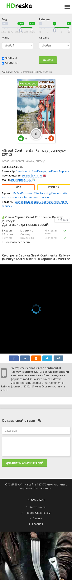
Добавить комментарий (24, 463)
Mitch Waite (42, 197)
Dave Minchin (23, 171)
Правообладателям (37, 513)
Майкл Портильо (23, 193)
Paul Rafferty (27, 197)
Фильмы (11, 58)
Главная (37, 524)
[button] (16, 242)
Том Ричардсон (41, 171)
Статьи (37, 518)
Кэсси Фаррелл (60, 171)
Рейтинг (44, 19)
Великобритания (32, 175)
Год (4, 19)
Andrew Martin (10, 197)
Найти (48, 60)
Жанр (5, 37)
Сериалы (11, 62)
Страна (44, 37)
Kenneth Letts (59, 193)
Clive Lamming (42, 193)
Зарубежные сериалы (28, 201)
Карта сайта (37, 507)
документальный (20, 180)
